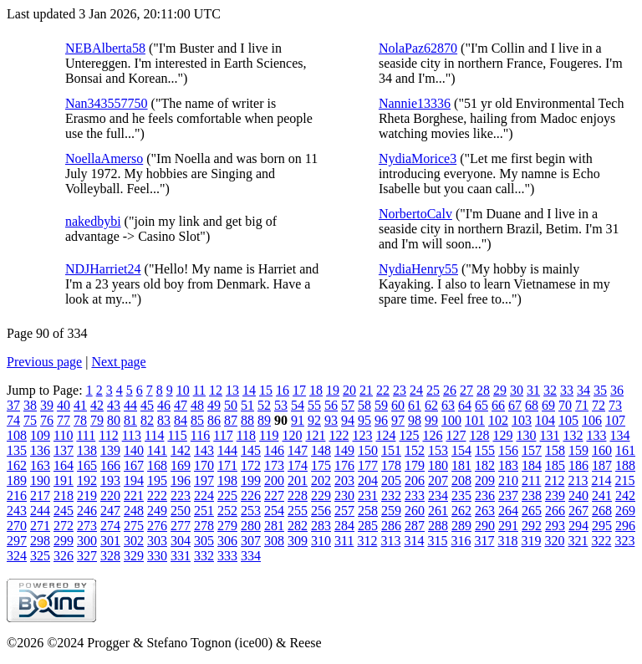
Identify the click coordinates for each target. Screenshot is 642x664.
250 (181, 510)
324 (17, 556)
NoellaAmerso (104, 158)
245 (64, 510)
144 (227, 450)
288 (438, 525)
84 (180, 420)
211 (531, 480)
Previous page (44, 362)
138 (87, 450)
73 (615, 405)
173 (274, 465)
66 (498, 405)
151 (391, 450)
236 (485, 495)
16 (282, 390)
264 (508, 510)
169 (181, 465)
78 (80, 420)
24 (416, 390)
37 (13, 405)
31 (533, 390)
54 (297, 405)
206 (415, 480)
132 (573, 435)
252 (227, 510)
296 (625, 525)
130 (526, 435)
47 (180, 405)
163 (40, 465)
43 (113, 405)
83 (164, 420)
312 (367, 541)
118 (246, 435)
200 (274, 480)
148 (321, 450)
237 (508, 495)
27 (466, 390)
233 (415, 495)
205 (391, 480)
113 (131, 435)
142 (181, 450)
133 (596, 435)
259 (391, 510)
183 (508, 465)
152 (415, 450)
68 (531, 405)
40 (63, 405)
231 (368, 495)
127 (456, 435)
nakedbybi (93, 221)
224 (204, 495)
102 (498, 420)
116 (200, 435)
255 (298, 510)
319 (531, 541)
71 (581, 405)
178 (391, 465)
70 (565, 405)
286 (391, 525)
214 (601, 480)
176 (344, 465)
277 (181, 525)
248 (134, 510)
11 (199, 390)
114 (154, 435)
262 (461, 510)
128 (479, 435)
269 (625, 510)
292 (532, 525)
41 (80, 405)
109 (40, 435)
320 (554, 541)
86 (214, 420)
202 (321, 480)
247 (110, 510)
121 (315, 435)
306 (227, 541)
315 (437, 541)
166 (110, 465)
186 (578, 465)
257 (344, 510)
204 (368, 480)
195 (157, 480)
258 (368, 510)
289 (461, 525)
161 (625, 450)
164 (64, 465)
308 (274, 541)
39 (47, 405)
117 (222, 435)
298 (40, 541)
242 (625, 495)
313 (390, 541)
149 (344, 450)
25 (433, 390)
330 (157, 556)
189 (17, 480)
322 (601, 541)
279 (227, 525)
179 (415, 465)
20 (349, 390)
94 (347, 420)
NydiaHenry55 (418, 269)
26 (449, 390)
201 (298, 480)
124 (385, 435)
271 (40, 525)
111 (85, 435)
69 (548, 405)
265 (532, 510)
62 (431, 405)
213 (578, 480)
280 (251, 525)
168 (157, 465)
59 (381, 405)
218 (64, 495)
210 (508, 480)
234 (438, 495)
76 (47, 420)
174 (298, 465)
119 (268, 435)
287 (415, 525)
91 (297, 420)
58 (364, 405)
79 (97, 420)
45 (147, 405)
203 (344, 480)
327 (87, 556)
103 (522, 420)
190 (40, 480)
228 (298, 495)
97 (398, 420)
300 (87, 541)
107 (615, 420)
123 (362, 435)
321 (578, 541)
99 (431, 420)
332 (204, 556)
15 (266, 390)
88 (247, 420)
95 (364, 420)
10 (183, 390)
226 (251, 495)
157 (532, 450)
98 (414, 420)
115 (176, 435)
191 (64, 480)
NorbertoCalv (415, 214)
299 (64, 541)
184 (532, 465)
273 (87, 525)
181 (461, 465)
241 (602, 495)
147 (298, 450)
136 (40, 450)
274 (110, 525)
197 (204, 480)
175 (321, 465)
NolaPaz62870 (418, 48)
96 (381, 420)
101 (475, 420)
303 (157, 541)
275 (134, 525)
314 (414, 541)
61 (414, 405)
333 (227, 556)
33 (566, 390)
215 (624, 480)
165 (87, 465)
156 (508, 450)
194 (134, 480)
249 (157, 510)
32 (550, 390)
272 (64, 525)
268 (602, 510)
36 (617, 390)
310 (321, 541)
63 (448, 405)
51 (247, 405)
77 (63, 420)
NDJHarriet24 (103, 269)
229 (321, 495)
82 (147, 420)
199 (251, 480)
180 (438, 465)
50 (230, 405)
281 (274, 525)
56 (331, 405)
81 (130, 420)
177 (368, 465)
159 (578, 450)
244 (40, 510)
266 (555, 510)
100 (451, 420)
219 (87, 495)
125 (409, 435)
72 (598, 405)
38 (30, 405)
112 (108, 435)
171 (227, 465)
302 (134, 541)
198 (227, 480)
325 (40, 556)
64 (464, 405)
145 (251, 450)
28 (483, 390)
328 (110, 556)
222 (157, 495)
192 (87, 480)
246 (87, 510)
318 (507, 541)
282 (298, 525)
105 (568, 420)
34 (583, 390)
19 (332, 390)
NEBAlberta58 (105, 48)
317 (484, 541)
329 (134, 556)
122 (339, 435)
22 (383, 390)
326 (64, 556)
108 (17, 435)
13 (232, 390)
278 (204, 525)
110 (63, 435)
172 (251, 465)
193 (110, 480)
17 (299, 390)
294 (578, 525)
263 (485, 510)
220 (110, 495)
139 (110, 450)
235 (461, 495)
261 (438, 510)
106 (592, 420)
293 (555, 525)
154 (461, 450)
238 (532, 495)
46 (164, 405)
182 (485, 465)
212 (554, 480)
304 (181, 541)
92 (314, 420)
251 (204, 510)
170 (204, 465)
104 (545, 420)
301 (110, 541)
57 (347, 405)
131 (549, 435)
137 (64, 450)
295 (602, 525)
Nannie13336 (415, 103)
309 (298, 541)
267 (578, 510)
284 (344, 525)
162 (17, 465)
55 (314, 405)
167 (134, 465)
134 (619, 435)
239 (555, 495)
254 (274, 510)
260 (415, 510)
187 (602, 465)
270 (17, 525)
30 (516, 390)
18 (316, 390)
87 (230, 420)
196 (181, 480)
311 (344, 541)
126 (432, 435)
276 (157, 525)
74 (13, 420)
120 (292, 435)
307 (251, 541)
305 (204, 541)
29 (500, 390)
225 (227, 495)
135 (17, 450)
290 (485, 525)
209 (485, 480)
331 (181, 556)
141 (157, 450)
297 (17, 541)
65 (481, 405)
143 (204, 450)
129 (502, 435)
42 (97, 405)
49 (214, 405)
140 (134, 450)
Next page (118, 362)
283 (321, 525)
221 (134, 495)
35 (600, 390)
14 (249, 390)
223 (181, 495)
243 (17, 510)
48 (197, 405)
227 (274, 495)
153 (438, 450)
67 (515, 405)
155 (485, 450)
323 (624, 541)
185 (555, 465)
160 (602, 450)
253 (251, 510)
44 (130, 405)
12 (215, 390)
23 (399, 390)
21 (366, 390)
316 (461, 541)
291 (508, 525)
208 (461, 480)
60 (398, 405)
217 (40, 495)
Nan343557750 (106, 103)
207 (438, 480)
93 (331, 420)
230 (344, 495)
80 (113, 420)
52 (264, 405)
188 (625, 465)
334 (251, 556)
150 (368, 450)
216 (17, 495)
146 (274, 450)
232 (391, 495)
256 (321, 510)
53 (281, 405)
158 (555, 450)
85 (197, 420)
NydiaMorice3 (417, 158)
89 (264, 420)
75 (30, 420)
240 (578, 495)
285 (368, 525)
